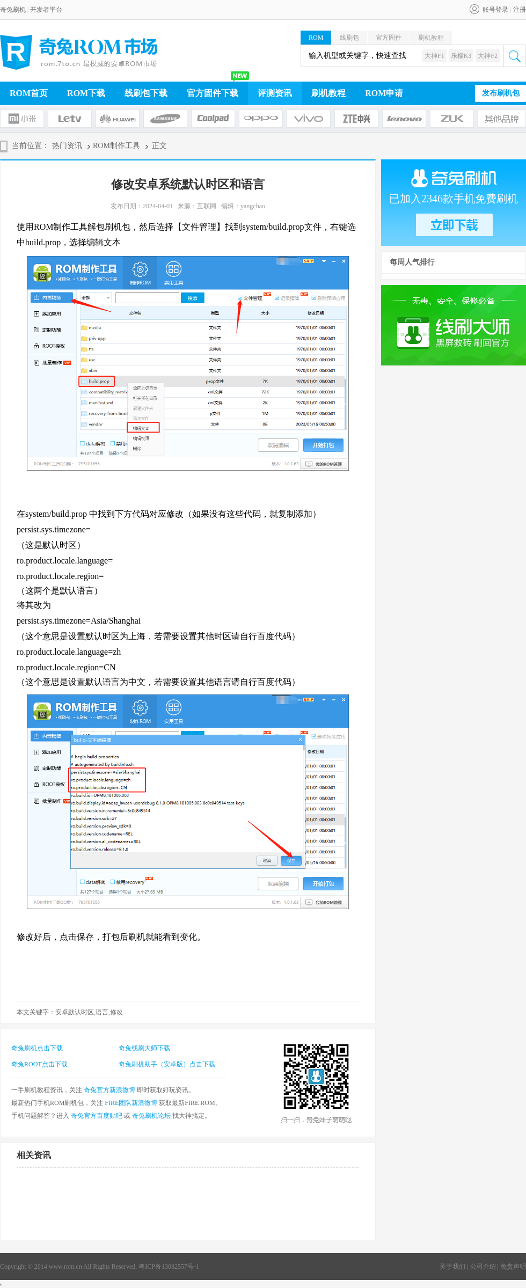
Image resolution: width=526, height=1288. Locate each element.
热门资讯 (67, 146)
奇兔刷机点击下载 (37, 1048)
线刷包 (349, 37)
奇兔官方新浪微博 (109, 1090)
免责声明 (513, 1266)
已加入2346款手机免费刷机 (453, 198)
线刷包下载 (146, 93)
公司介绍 (483, 1266)
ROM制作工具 (116, 146)
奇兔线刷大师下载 (144, 1048)
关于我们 (452, 1266)
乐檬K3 (461, 56)
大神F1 (434, 56)
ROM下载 (86, 93)
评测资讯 (275, 93)
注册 (519, 9)
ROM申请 (384, 93)
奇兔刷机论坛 (151, 1115)
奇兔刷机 (13, 9)
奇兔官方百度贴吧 (96, 1115)
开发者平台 (46, 9)
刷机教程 (431, 37)
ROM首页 (29, 93)
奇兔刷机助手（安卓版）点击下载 (167, 1064)
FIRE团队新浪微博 (131, 1103)
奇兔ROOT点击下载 (39, 1064)
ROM (316, 37)
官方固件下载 (212, 93)
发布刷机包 (501, 93)
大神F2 (488, 56)
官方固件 (388, 37)
